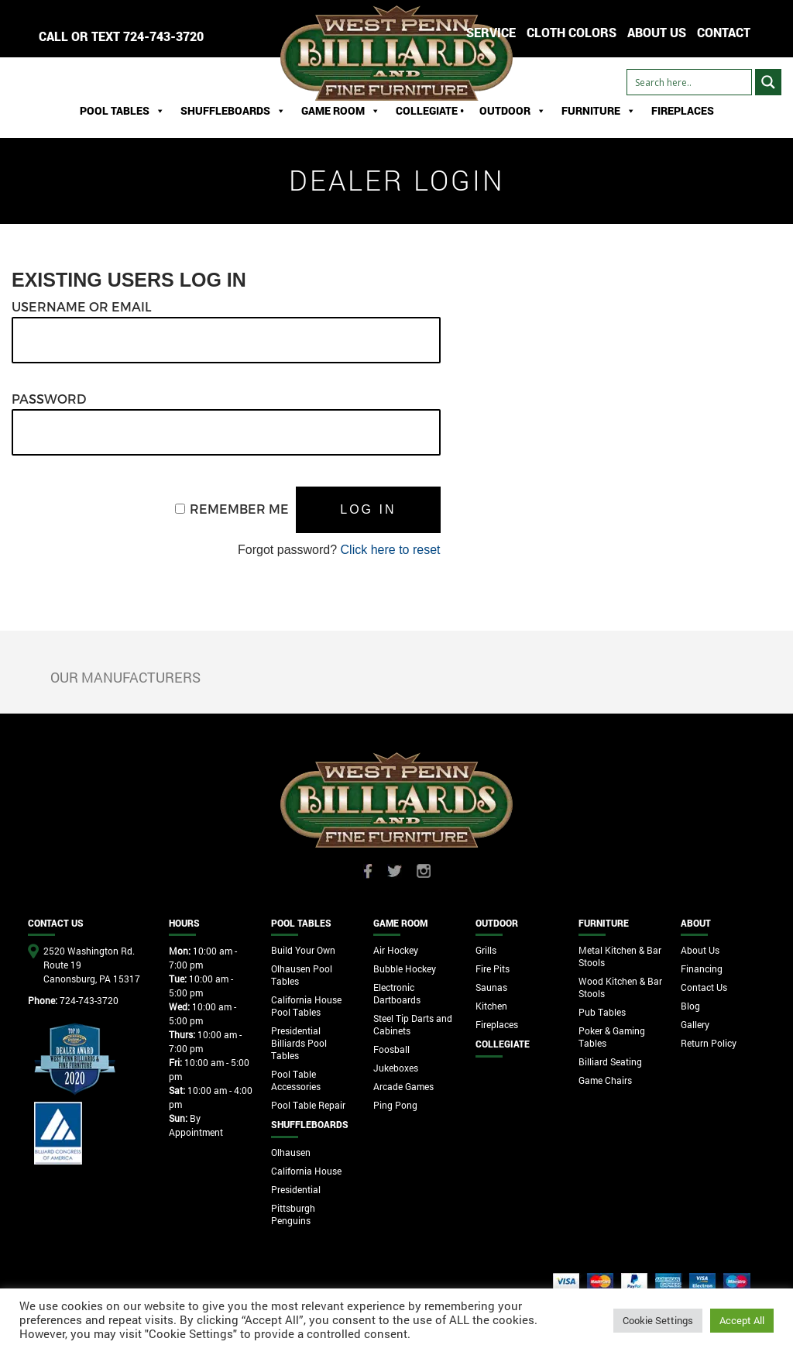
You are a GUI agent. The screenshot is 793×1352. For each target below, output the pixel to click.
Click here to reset (391, 549)
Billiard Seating (610, 1061)
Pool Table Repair (308, 1105)
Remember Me (239, 508)
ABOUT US (656, 32)
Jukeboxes (395, 1067)
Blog (690, 1005)
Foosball (391, 1049)
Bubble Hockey (404, 968)
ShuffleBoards (233, 110)
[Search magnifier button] (768, 82)
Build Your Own (303, 950)
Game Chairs (605, 1080)
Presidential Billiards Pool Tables (299, 1042)
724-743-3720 (163, 36)
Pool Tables (122, 110)
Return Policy (708, 1043)
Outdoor (512, 110)
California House (306, 1171)
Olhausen (291, 1152)
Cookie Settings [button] (658, 1320)
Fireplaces (682, 110)
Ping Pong (395, 1105)
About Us (700, 950)
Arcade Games (403, 1086)
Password (49, 398)
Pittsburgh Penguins (293, 1214)
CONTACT (723, 32)
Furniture (598, 110)
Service (491, 32)
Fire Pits (492, 968)
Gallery (695, 1024)
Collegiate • (430, 110)
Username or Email (82, 306)
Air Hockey (395, 950)
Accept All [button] (741, 1320)
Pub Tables (602, 1012)
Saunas (491, 987)
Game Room (340, 110)
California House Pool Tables (306, 1005)
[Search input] (689, 82)
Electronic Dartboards (397, 993)
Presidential (296, 1189)
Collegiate (502, 1043)
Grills (485, 950)
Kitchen (491, 1005)
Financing (702, 968)
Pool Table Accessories (296, 1080)
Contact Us (704, 987)
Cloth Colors (571, 32)
